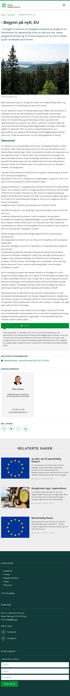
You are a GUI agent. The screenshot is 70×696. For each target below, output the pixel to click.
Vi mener (7, 574)
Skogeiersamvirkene (11, 578)
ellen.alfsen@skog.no (18, 412)
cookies (11, 593)
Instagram (11, 638)
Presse (6, 582)
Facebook (11, 632)
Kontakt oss (8, 571)
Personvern (8, 585)
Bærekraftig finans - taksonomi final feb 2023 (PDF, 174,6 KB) (26, 360)
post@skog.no (12, 619)
